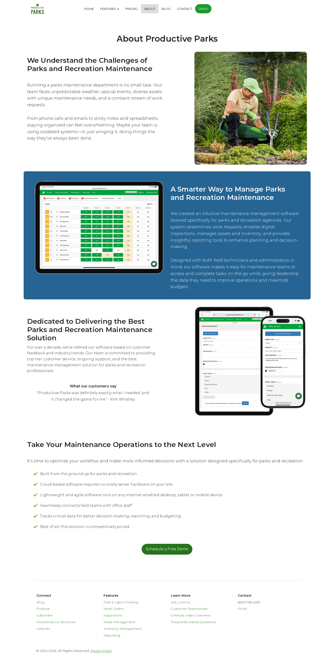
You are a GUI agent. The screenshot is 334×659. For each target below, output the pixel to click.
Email (242, 609)
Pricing (131, 9)
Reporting (112, 635)
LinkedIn (43, 629)
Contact (184, 9)
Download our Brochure (56, 622)
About (149, 9)
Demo (203, 9)
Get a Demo (181, 602)
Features (109, 9)
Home (89, 9)
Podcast (43, 609)
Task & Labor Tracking (121, 602)
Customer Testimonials (189, 609)
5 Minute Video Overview (191, 615)
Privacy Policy (101, 651)
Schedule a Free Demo (167, 549)
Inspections (113, 615)
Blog (166, 9)
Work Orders (114, 609)
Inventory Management (123, 629)
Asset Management (119, 622)
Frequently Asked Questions (193, 622)
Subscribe (44, 615)
